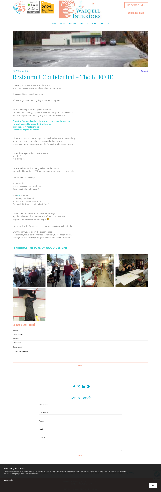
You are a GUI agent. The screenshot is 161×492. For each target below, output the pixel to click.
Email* (41, 429)
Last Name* (43, 413)
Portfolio (84, 23)
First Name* (43, 405)
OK (153, 485)
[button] (136, 5)
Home (54, 23)
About (62, 23)
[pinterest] (88, 386)
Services (72, 23)
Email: (16, 338)
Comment (17, 347)
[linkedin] (83, 386)
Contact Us (104, 23)
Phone (41, 421)
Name (15, 330)
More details (8, 480)
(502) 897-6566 (136, 13)
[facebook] (74, 386)
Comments (144, 71)
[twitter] (78, 386)
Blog (94, 23)
